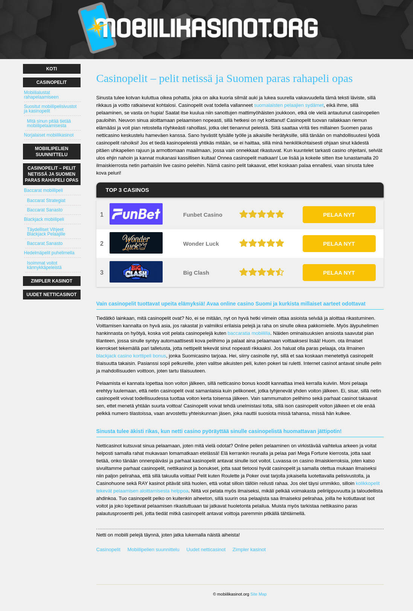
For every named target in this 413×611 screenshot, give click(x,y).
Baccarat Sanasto (45, 210)
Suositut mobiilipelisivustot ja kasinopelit (50, 109)
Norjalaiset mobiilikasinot (49, 135)
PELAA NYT (339, 214)
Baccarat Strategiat (46, 200)
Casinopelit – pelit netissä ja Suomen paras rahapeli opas (51, 174)
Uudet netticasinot (206, 549)
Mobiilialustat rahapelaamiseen (41, 95)
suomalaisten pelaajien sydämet (289, 105)
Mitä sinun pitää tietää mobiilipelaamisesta (49, 123)
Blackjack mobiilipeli (44, 219)
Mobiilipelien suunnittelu (153, 549)
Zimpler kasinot (249, 549)
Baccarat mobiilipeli (43, 190)
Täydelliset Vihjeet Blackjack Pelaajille (46, 232)
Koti (51, 68)
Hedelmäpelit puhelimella (49, 252)
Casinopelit (108, 549)
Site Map (258, 594)
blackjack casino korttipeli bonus (131, 356)
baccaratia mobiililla (249, 333)
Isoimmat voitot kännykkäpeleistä (44, 265)
